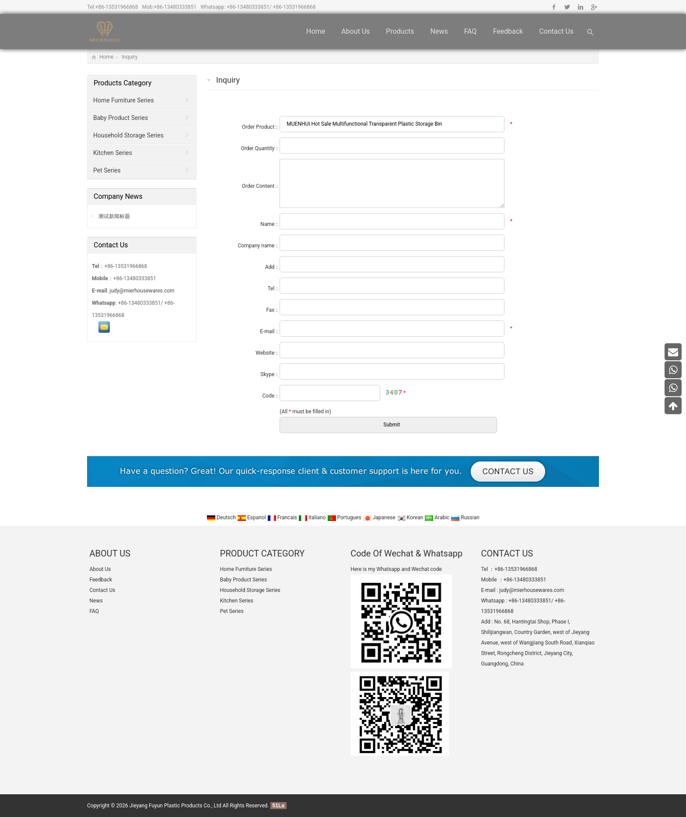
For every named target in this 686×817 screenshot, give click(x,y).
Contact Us (556, 31)
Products (400, 31)
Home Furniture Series (123, 100)
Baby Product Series (120, 117)
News (439, 31)
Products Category (122, 83)
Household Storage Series (128, 135)
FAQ (470, 31)
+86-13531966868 (116, 7)
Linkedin (580, 7)
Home (315, 31)
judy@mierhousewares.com (142, 291)
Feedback (508, 31)
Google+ (593, 7)
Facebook (554, 7)
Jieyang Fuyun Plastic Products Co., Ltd (175, 806)
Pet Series (107, 170)
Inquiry (129, 57)
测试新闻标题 (113, 216)
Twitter (567, 7)
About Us (355, 31)
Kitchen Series (112, 152)
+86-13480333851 (175, 7)
